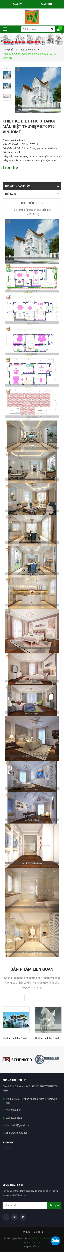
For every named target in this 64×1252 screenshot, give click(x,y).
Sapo (38, 1246)
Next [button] (9, 68)
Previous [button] (5, 68)
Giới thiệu (38, 1232)
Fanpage (7, 1148)
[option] (8, 75)
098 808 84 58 (13, 1110)
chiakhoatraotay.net (16, 1132)
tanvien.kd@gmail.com (18, 1125)
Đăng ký (17, 4)
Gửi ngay (54, 1205)
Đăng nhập (47, 4)
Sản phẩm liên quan (32, 969)
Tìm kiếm (25, 1232)
